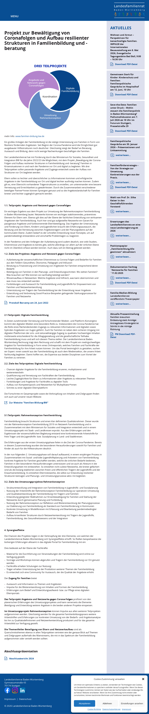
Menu (14, 16)
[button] (143, 679)
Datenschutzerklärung (111, 709)
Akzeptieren (84, 703)
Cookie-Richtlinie (94, 709)
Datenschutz (25, 699)
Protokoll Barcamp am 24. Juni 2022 (28, 302)
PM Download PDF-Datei (122, 336)
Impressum (126, 709)
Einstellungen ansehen (132, 703)
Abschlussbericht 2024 (21, 658)
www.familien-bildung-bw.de (29, 136)
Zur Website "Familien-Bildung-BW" (28, 402)
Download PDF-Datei (126, 64)
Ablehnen (107, 703)
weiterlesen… (123, 155)
